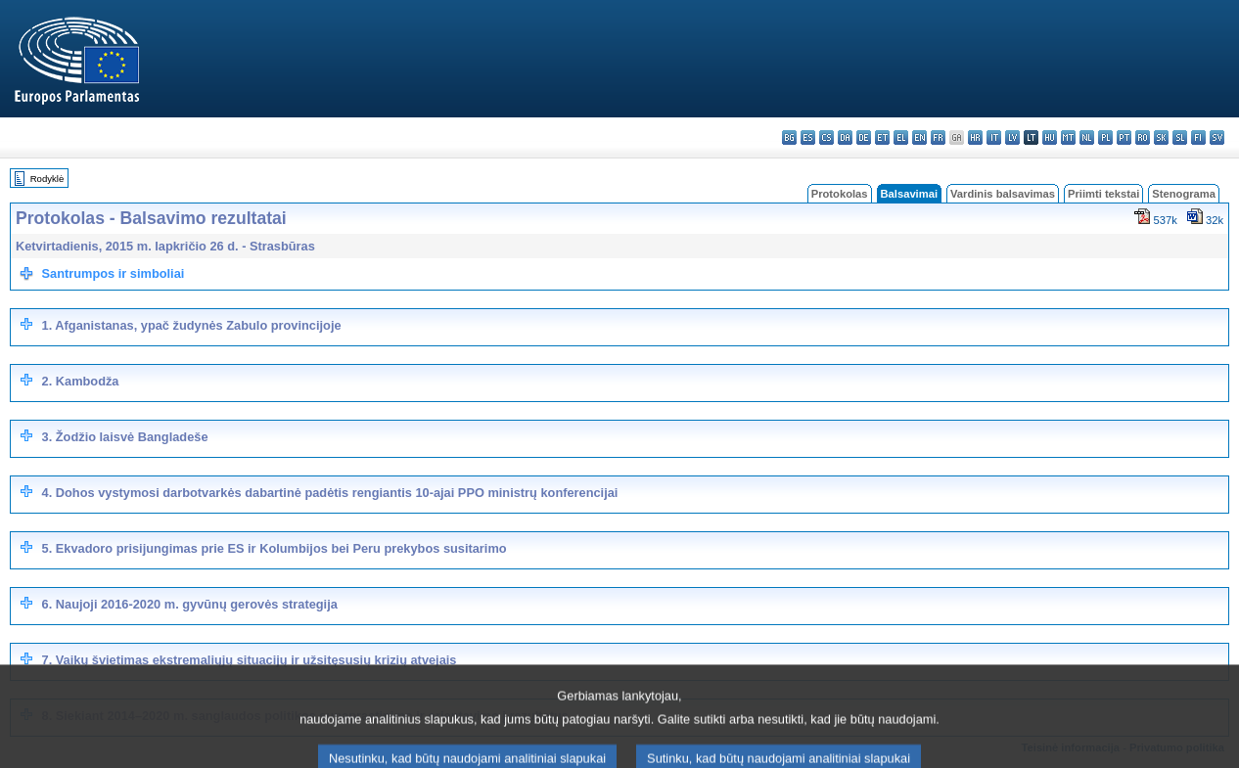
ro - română (1142, 137)
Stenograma (1184, 194)
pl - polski (1105, 137)
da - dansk (845, 137)
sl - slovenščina (1179, 137)
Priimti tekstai (1103, 194)
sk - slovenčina (1161, 137)
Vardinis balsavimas (1002, 194)
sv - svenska (1217, 137)
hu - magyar (1049, 137)
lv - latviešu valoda (1012, 137)
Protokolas (839, 194)
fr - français (938, 137)
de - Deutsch (863, 137)
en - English (919, 137)
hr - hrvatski (975, 137)
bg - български (789, 137)
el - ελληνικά (901, 137)
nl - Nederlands (1086, 137)
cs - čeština (826, 137)
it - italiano (994, 137)
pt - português (1124, 137)
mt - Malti (1068, 137)
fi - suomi (1198, 137)
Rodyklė (47, 178)
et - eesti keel (882, 137)
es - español (808, 137)
